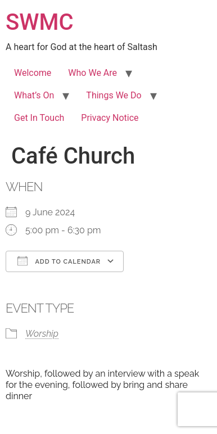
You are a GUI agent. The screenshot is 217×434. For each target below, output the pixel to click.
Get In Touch (39, 117)
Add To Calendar (59, 261)
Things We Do (113, 95)
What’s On (34, 95)
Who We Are (92, 72)
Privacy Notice (109, 117)
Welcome (32, 72)
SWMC (40, 22)
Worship (41, 333)
